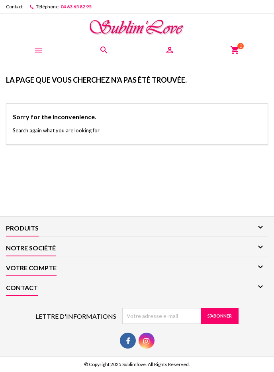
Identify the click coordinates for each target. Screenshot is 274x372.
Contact (14, 7)
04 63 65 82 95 (76, 7)
